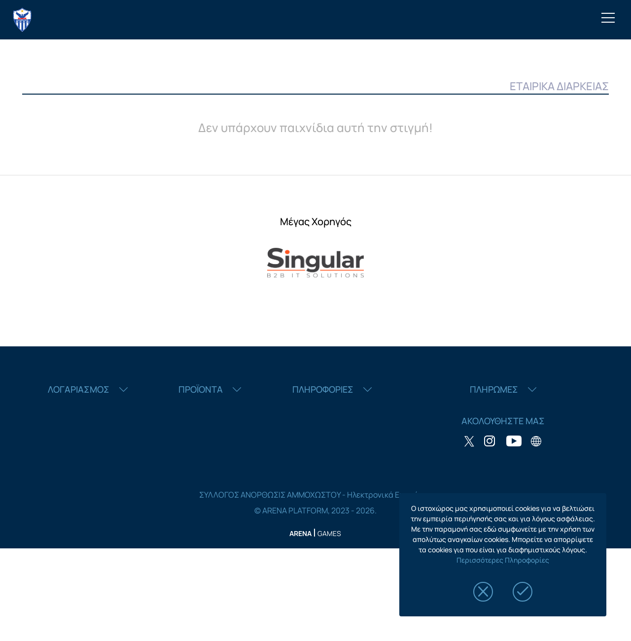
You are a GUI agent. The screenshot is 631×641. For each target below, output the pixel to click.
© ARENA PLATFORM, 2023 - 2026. (315, 510)
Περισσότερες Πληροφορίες (502, 560)
